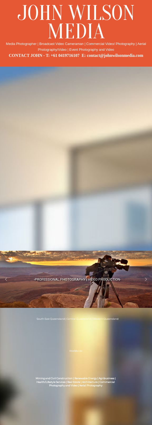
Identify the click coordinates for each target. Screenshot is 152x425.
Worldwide (75, 351)
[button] (6, 279)
